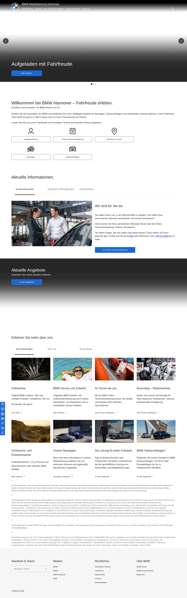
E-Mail (130, 236)
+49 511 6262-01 (163, 236)
